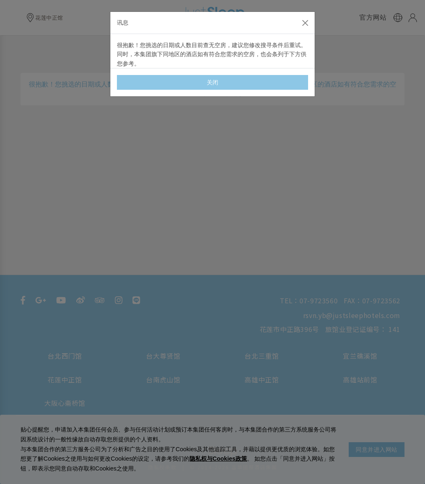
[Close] (305, 23)
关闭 (213, 82)
